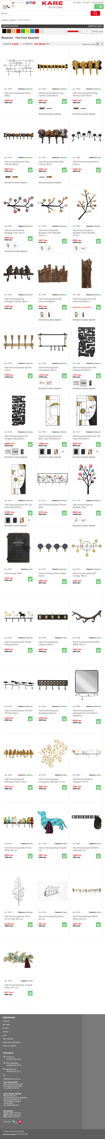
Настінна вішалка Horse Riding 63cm (18, 643)
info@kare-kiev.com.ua (11, 1079)
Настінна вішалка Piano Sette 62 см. (86, 849)
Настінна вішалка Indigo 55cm (52, 574)
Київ (36, 44)
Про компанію (8, 1039)
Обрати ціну (95, 26)
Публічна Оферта (9, 1046)
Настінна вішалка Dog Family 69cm (17, 163)
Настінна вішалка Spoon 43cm (18, 368)
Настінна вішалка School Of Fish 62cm (18, 711)
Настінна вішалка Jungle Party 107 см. (18, 986)
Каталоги (6, 1021)
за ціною (15, 44)
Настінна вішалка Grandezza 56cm (48, 368)
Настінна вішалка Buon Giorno (86, 163)
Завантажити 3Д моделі (12, 1042)
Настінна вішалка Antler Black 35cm (86, 643)
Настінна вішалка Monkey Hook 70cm (16, 780)
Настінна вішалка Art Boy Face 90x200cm (50, 437)
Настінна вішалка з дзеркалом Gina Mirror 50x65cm (85, 713)
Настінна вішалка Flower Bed (52, 506)
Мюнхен (42, 44)
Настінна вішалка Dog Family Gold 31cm (85, 94)
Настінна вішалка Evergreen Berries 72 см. (52, 780)
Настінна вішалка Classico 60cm (48, 643)
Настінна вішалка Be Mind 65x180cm (84, 300)
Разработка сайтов (9, 1134)
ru (13, 6)
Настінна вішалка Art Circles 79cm (84, 574)
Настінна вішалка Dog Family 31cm (51, 163)
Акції (4, 1035)
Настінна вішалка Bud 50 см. (51, 917)
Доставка (77, 2)
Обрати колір (10, 26)
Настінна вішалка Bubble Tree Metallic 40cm (50, 233)
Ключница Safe (13, 573)
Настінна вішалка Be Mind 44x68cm (50, 300)
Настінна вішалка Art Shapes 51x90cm (84, 368)
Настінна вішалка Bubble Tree (82, 506)
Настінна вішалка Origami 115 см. (82, 780)
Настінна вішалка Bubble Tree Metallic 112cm (84, 233)
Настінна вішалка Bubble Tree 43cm (15, 231)
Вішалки (12, 20)
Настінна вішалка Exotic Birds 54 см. (18, 849)
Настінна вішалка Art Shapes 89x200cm (16, 437)
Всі (48, 44)
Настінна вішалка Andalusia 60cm (48, 711)
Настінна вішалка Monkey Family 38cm (16, 300)
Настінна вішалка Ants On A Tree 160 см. (17, 917)
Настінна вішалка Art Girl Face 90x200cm (18, 506)
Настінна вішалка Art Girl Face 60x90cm (86, 437)
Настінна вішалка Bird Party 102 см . (85, 917)
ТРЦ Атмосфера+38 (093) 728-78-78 (13, 1064)
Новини (5, 1032)
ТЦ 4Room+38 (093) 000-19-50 (13, 1058)
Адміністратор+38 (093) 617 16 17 (13, 1070)
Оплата (86, 2)
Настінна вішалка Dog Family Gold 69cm (51, 94)
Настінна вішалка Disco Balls (18, 94)
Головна (4, 20)
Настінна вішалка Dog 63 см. (53, 849)
